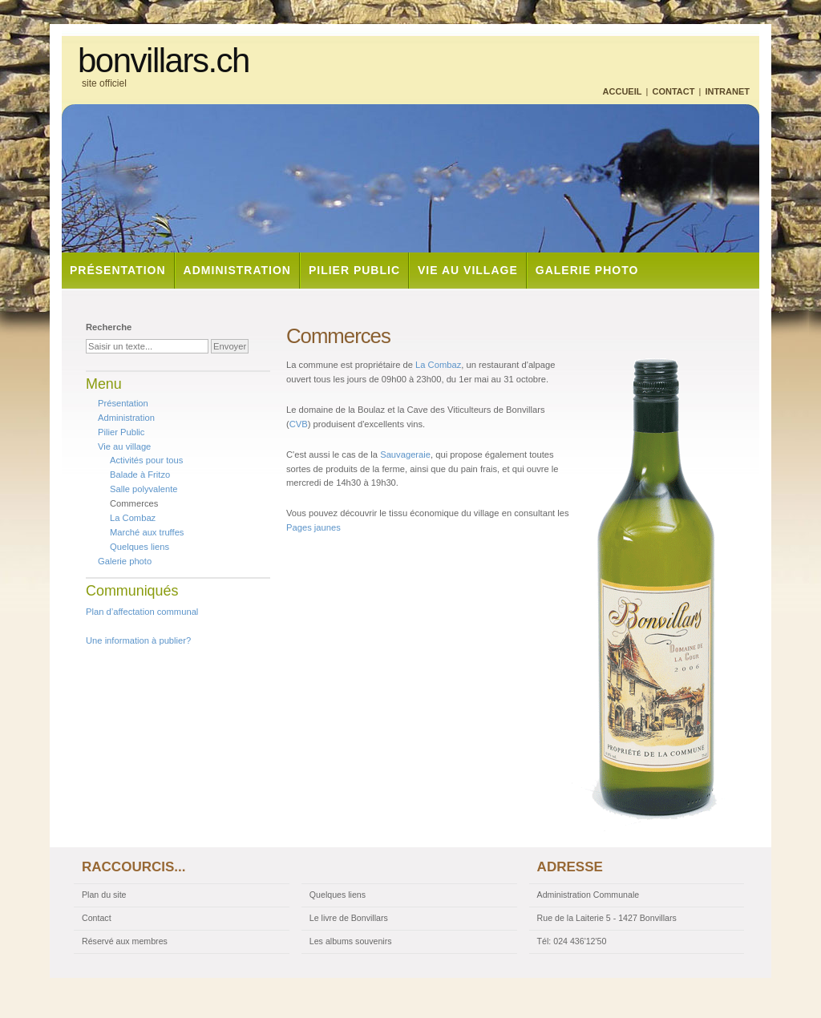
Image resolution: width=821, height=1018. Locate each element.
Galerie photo (587, 270)
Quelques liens (139, 546)
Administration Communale (588, 894)
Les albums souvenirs (350, 941)
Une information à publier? (138, 640)
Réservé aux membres (125, 941)
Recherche (108, 327)
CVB (298, 424)
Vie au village (468, 270)
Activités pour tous (146, 460)
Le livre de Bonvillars (348, 918)
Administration (237, 270)
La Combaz (438, 365)
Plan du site (104, 894)
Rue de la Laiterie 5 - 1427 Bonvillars (607, 918)
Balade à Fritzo (140, 474)
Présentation (118, 270)
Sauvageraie (405, 454)
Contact (673, 91)
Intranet (727, 91)
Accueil (622, 91)
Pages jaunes (313, 527)
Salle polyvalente (144, 489)
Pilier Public (354, 270)
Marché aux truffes (147, 532)
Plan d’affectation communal (142, 611)
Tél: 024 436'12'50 (572, 941)
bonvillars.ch (163, 60)
